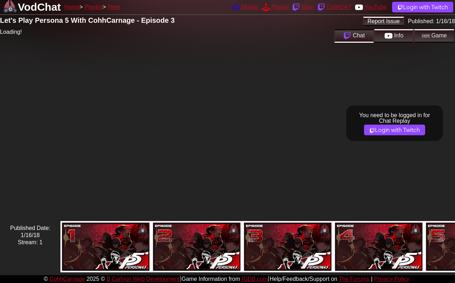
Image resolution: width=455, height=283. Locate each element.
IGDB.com (255, 279)
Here (114, 7)
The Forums (354, 279)
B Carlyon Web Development (143, 279)
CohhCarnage (67, 279)
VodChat (39, 7)
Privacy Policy (392, 279)
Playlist (94, 7)
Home (72, 7)
